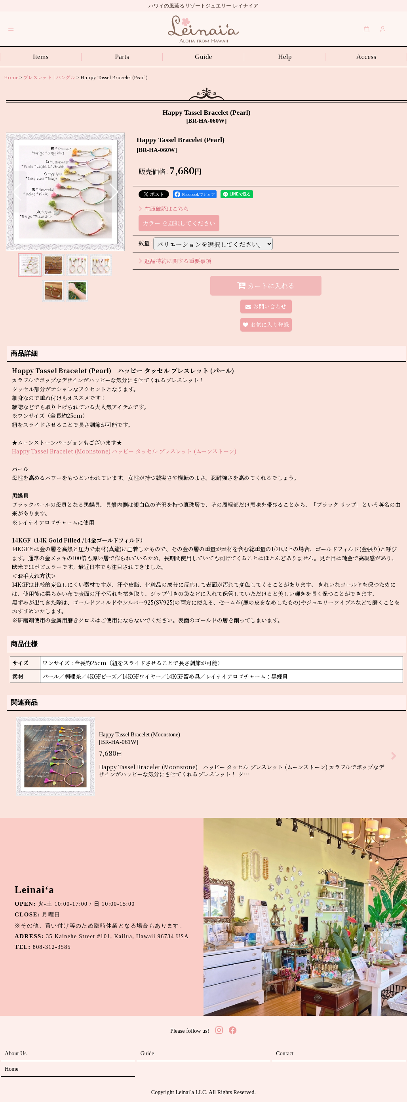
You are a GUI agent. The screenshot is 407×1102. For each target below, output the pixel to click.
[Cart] (366, 29)
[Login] (383, 29)
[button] (11, 29)
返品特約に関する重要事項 (175, 261)
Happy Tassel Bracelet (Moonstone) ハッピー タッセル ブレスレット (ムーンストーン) (124, 451)
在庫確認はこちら (164, 208)
